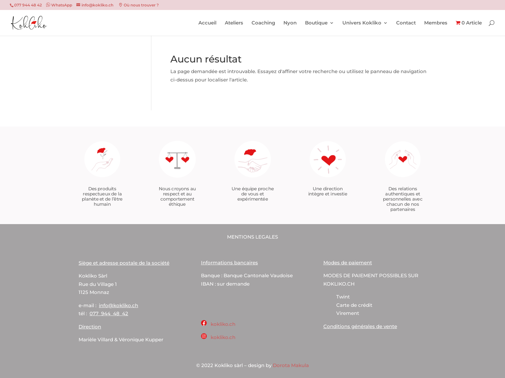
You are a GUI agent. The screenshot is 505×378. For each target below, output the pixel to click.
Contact (406, 23)
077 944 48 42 (109, 313)
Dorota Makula (291, 365)
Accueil (207, 23)
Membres (435, 23)
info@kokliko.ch (118, 305)
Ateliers (234, 23)
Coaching (263, 23)
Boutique (316, 23)
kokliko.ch (223, 324)
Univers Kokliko (361, 23)
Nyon (290, 23)
